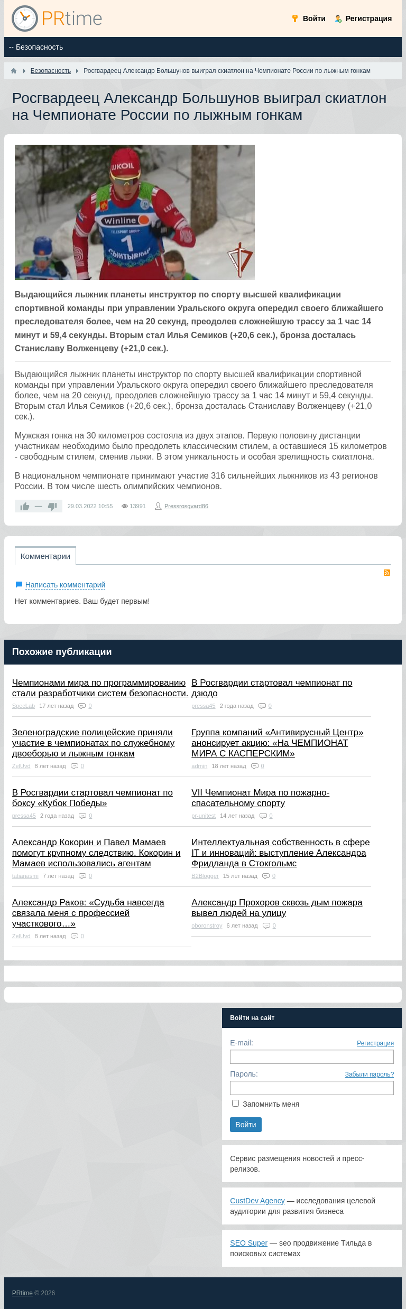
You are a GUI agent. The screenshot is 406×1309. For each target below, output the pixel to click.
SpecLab (23, 706)
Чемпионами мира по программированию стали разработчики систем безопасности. (100, 688)
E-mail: (241, 1043)
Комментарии (45, 555)
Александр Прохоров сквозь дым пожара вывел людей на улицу (276, 907)
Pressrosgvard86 (186, 506)
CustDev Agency (257, 1200)
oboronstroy (206, 925)
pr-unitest (203, 815)
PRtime (22, 1293)
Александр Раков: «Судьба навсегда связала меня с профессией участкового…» (88, 913)
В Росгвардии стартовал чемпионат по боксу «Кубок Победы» (92, 798)
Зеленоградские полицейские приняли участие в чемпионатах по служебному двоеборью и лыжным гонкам (93, 743)
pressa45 (203, 706)
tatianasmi (25, 876)
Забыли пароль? (369, 1074)
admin (199, 766)
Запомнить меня (271, 1104)
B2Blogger (204, 876)
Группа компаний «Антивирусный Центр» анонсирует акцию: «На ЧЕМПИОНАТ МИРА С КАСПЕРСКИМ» (277, 743)
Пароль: (243, 1074)
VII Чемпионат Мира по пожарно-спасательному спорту (260, 798)
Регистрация (375, 1043)
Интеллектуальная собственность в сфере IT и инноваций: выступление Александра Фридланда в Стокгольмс (280, 852)
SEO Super (248, 1243)
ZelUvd (21, 766)
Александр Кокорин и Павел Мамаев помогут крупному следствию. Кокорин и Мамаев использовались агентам (96, 852)
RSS (387, 573)
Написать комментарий (65, 585)
